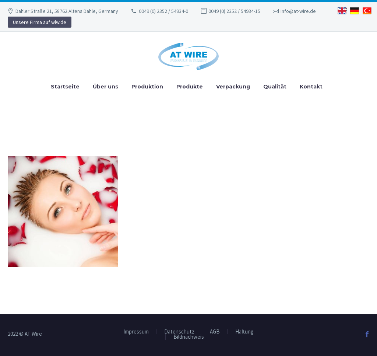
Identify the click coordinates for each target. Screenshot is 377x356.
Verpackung (233, 86)
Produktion (147, 86)
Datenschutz (179, 332)
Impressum (136, 332)
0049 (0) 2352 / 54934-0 (163, 11)
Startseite (65, 86)
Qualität (274, 86)
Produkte (189, 86)
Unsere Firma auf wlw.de (39, 22)
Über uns (105, 86)
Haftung (244, 332)
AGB (215, 332)
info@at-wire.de (298, 11)
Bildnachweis (188, 337)
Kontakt (311, 86)
